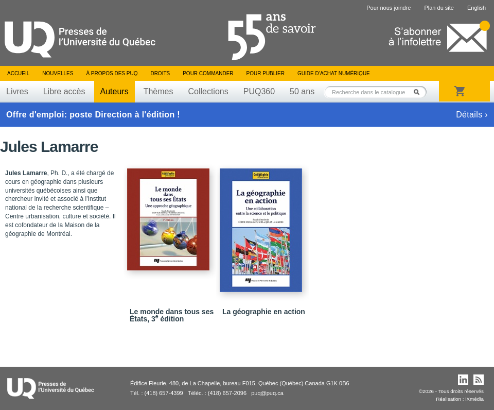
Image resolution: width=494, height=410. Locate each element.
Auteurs (114, 91)
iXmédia (474, 399)
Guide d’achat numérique (333, 73)
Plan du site (438, 8)
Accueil (18, 73)
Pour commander (208, 73)
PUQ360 (259, 91)
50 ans (302, 91)
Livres (17, 91)
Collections (208, 91)
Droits (160, 73)
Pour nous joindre (388, 8)
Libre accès (64, 91)
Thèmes (158, 91)
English (476, 8)
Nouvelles (57, 73)
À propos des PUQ (111, 73)
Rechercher (419, 92)
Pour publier (265, 73)
